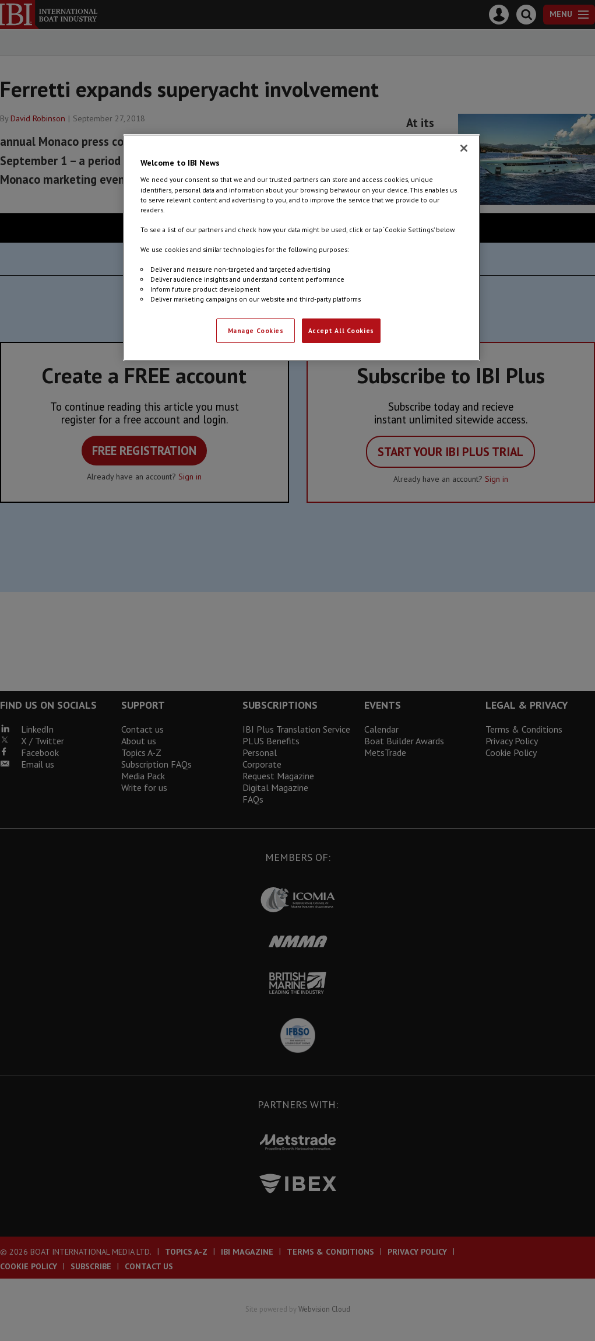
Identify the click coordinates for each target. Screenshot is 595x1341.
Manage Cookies (256, 330)
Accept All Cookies (341, 330)
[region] (301, 247)
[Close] (464, 148)
